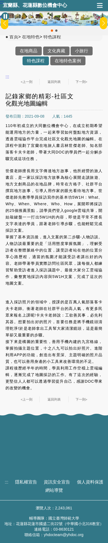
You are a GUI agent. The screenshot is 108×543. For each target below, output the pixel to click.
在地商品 (28, 50)
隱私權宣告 (26, 482)
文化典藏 (56, 50)
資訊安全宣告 (57, 482)
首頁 (13, 36)
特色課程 (52, 36)
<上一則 (27, 81)
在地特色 (31, 36)
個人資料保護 (90, 482)
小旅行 (81, 50)
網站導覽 (54, 490)
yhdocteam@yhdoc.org (63, 535)
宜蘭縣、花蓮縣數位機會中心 (35, 5)
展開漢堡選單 (100, 5)
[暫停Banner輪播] (5, 16)
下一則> (81, 81)
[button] (52, 30)
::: (2, 2)
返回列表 (54, 81)
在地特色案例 (68, 60)
